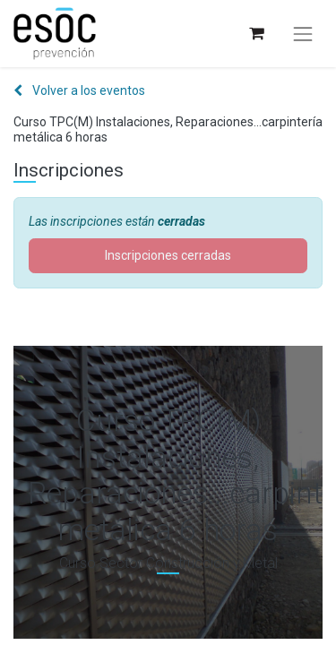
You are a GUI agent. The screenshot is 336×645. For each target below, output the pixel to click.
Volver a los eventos (79, 90)
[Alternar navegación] (303, 34)
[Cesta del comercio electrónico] (256, 33)
